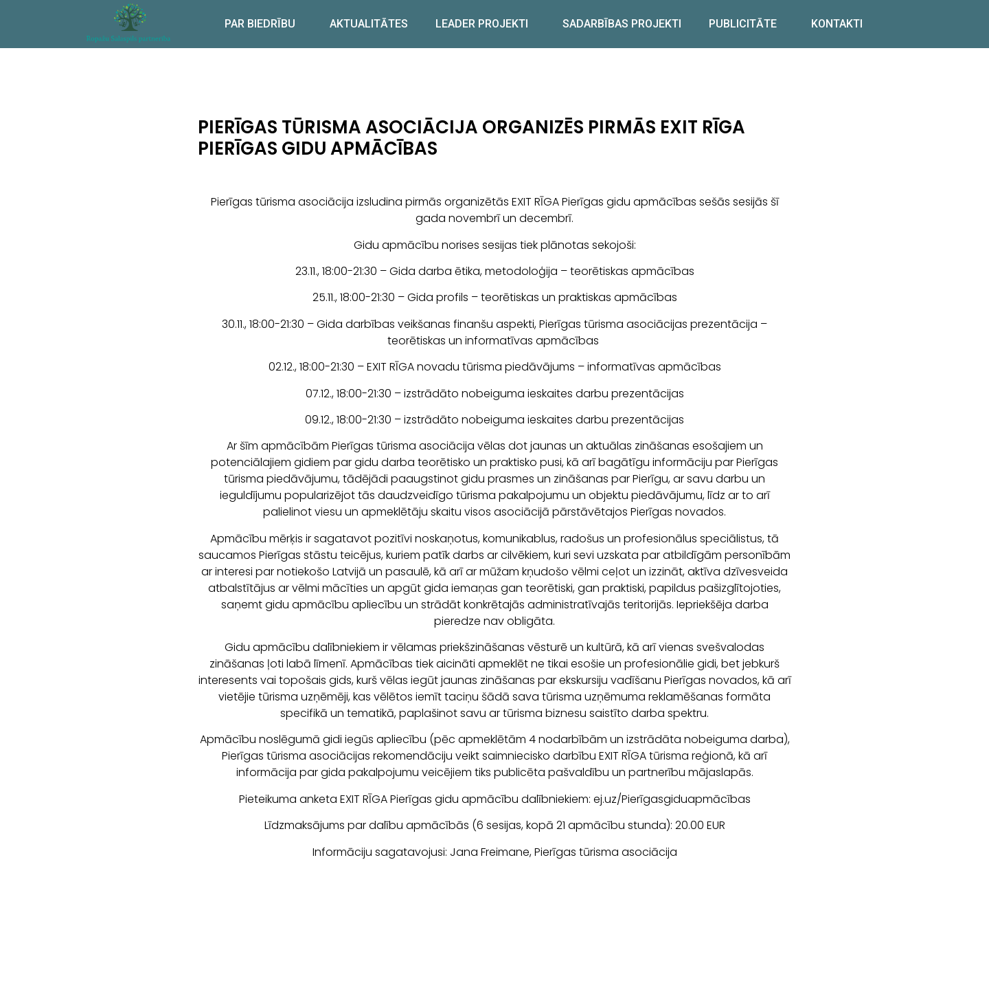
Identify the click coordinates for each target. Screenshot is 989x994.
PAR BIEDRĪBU (263, 24)
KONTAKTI (837, 23)
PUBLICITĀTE (746, 24)
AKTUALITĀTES (369, 23)
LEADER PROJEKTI (485, 24)
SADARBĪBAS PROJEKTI (621, 23)
